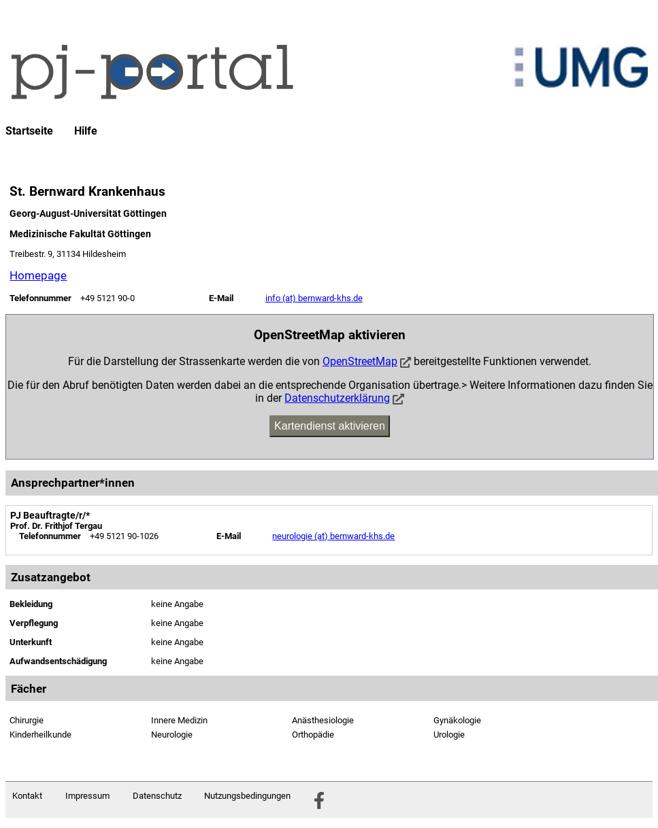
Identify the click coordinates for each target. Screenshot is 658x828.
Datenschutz (157, 796)
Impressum (87, 796)
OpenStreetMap (360, 361)
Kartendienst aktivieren (329, 426)
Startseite (29, 131)
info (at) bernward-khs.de (314, 298)
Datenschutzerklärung (337, 398)
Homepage (38, 275)
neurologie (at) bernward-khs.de (333, 536)
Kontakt (27, 796)
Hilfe (85, 131)
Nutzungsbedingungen (247, 796)
